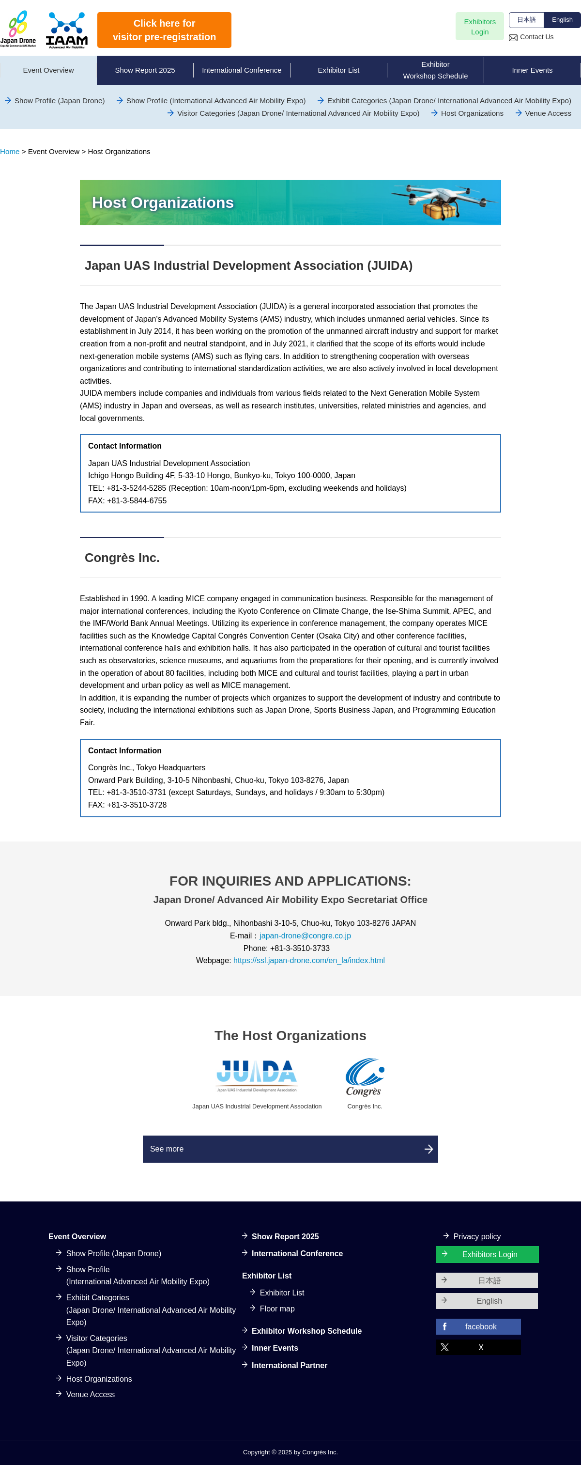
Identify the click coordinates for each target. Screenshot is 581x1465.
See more (169, 1149)
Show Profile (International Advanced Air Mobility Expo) (216, 100)
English (562, 19)
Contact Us (536, 37)
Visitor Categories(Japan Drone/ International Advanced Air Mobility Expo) (151, 1350)
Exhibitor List (282, 1293)
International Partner (289, 1365)
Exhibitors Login (490, 1255)
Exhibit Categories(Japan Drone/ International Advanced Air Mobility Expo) (151, 1310)
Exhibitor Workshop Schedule (307, 1331)
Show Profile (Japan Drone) (60, 100)
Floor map (277, 1309)
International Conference (297, 1254)
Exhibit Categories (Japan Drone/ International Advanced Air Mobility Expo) (449, 100)
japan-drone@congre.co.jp (305, 936)
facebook (481, 1327)
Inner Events (275, 1348)
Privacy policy (477, 1236)
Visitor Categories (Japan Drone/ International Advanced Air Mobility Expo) (298, 113)
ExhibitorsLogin (480, 26)
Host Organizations (472, 113)
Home (10, 151)
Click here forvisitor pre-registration (164, 30)
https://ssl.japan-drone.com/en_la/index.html (309, 960)
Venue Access (548, 113)
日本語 (526, 19)
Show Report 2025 (285, 1236)
